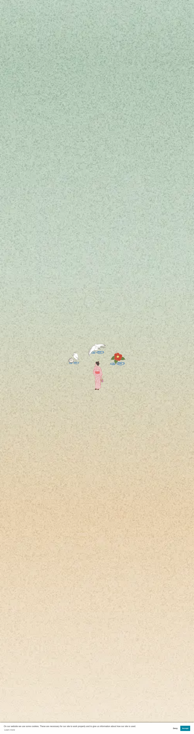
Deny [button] (175, 728)
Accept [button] (185, 728)
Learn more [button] (9, 730)
